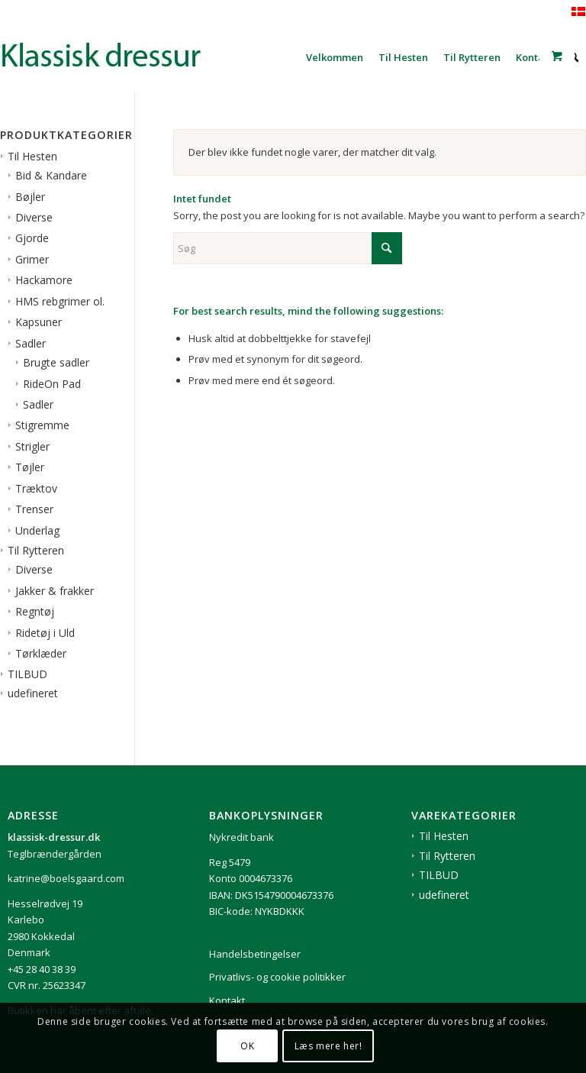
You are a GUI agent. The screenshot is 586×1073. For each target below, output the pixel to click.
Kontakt (227, 1000)
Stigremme (42, 425)
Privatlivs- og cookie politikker (277, 977)
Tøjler (29, 467)
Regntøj (34, 611)
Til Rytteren (36, 550)
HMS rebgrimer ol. (60, 301)
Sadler (30, 343)
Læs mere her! (328, 1045)
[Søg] (287, 248)
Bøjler (30, 196)
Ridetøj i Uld (45, 632)
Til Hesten (32, 156)
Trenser (34, 509)
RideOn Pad (52, 384)
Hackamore (43, 280)
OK (247, 1045)
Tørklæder (40, 653)
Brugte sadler (56, 362)
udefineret (33, 693)
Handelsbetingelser (255, 954)
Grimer (32, 259)
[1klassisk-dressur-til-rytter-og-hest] (114, 57)
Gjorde (32, 238)
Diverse (34, 217)
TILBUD (27, 674)
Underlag (37, 530)
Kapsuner (38, 322)
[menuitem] (334, 57)
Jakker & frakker (54, 590)
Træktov (36, 488)
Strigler (32, 446)
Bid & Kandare (51, 175)
